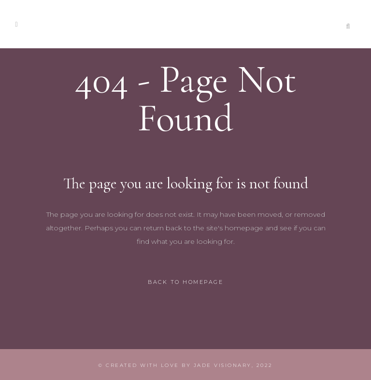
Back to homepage (185, 282)
